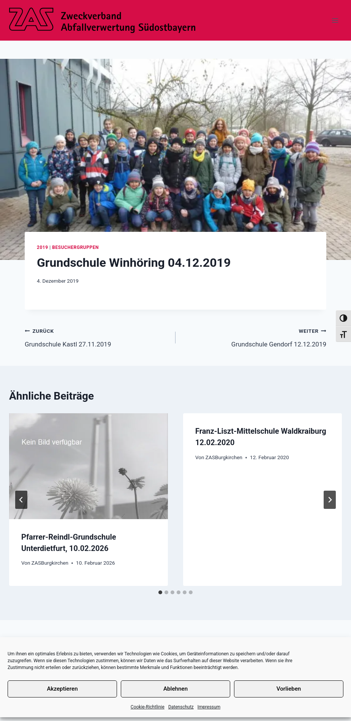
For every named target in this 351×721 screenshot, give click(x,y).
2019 (42, 247)
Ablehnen (175, 688)
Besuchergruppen (75, 247)
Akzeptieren (62, 688)
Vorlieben (289, 688)
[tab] (160, 592)
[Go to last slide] (21, 500)
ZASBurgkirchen (50, 563)
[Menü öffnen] (335, 20)
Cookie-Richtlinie (147, 707)
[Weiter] (330, 500)
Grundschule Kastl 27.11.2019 (97, 337)
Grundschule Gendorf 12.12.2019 (254, 337)
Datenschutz (181, 707)
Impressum (209, 707)
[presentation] (88, 466)
